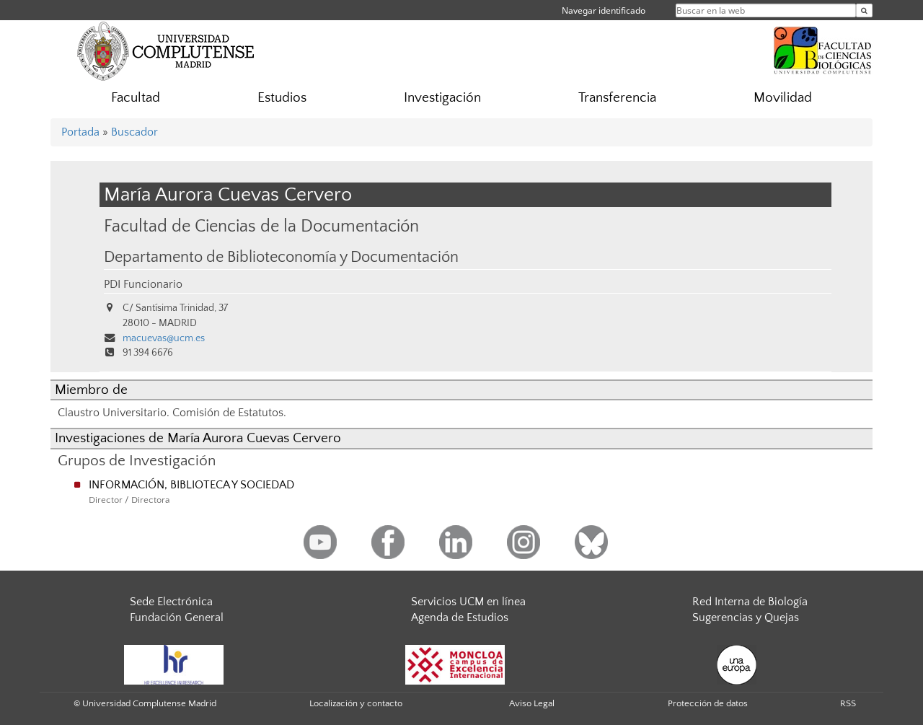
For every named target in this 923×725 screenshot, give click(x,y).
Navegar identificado (603, 10)
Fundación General (177, 617)
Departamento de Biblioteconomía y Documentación (281, 257)
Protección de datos (708, 703)
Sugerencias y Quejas (745, 617)
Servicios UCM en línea (468, 601)
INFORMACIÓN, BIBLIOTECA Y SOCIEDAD (191, 484)
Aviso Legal (532, 703)
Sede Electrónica (171, 601)
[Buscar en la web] (864, 10)
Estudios (281, 97)
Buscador (134, 132)
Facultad (135, 97)
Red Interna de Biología (750, 601)
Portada (80, 132)
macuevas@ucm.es (164, 338)
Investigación (442, 97)
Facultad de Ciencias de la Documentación (261, 226)
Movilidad (783, 97)
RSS (848, 703)
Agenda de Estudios (459, 617)
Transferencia (617, 97)
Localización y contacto (355, 703)
